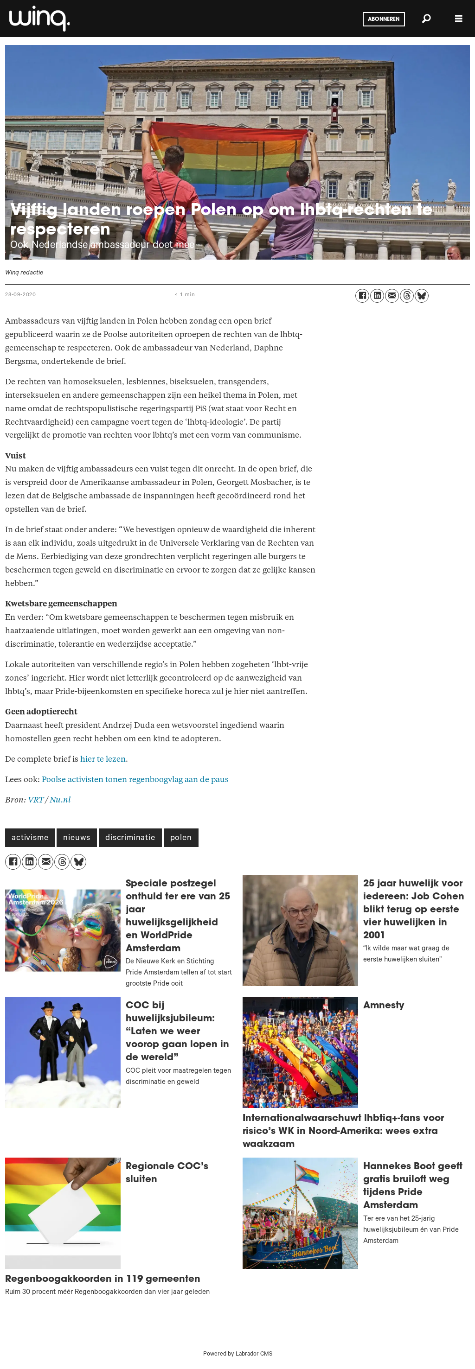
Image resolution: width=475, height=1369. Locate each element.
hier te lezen (103, 759)
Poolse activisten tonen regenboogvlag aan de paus (135, 779)
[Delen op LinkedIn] (377, 296)
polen (181, 838)
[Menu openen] (458, 18)
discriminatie (130, 838)
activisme (30, 838)
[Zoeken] (426, 18)
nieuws (76, 838)
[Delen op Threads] (407, 296)
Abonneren (383, 19)
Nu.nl (60, 800)
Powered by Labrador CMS (237, 1354)
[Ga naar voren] (38, 18)
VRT (36, 800)
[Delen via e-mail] (392, 296)
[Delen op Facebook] (362, 296)
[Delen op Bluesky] (422, 296)
